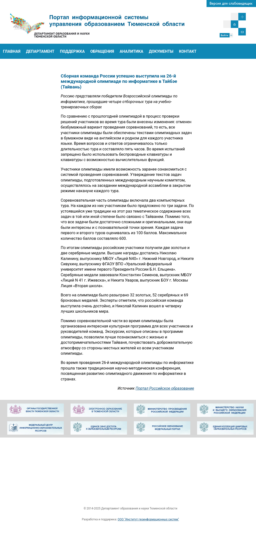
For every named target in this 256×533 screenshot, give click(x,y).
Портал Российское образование (176, 388)
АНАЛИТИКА (132, 51)
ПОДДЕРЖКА (72, 51)
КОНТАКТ (187, 51)
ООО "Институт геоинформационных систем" (148, 519)
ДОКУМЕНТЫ (161, 51)
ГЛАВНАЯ (11, 51)
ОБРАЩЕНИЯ (102, 51)
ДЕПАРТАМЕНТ (40, 51)
